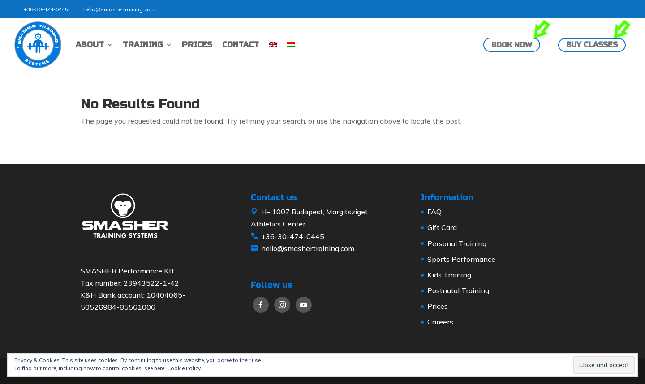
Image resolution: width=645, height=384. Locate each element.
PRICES (197, 44)
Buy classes (592, 44)
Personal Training (456, 243)
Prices (437, 306)
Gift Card (442, 227)
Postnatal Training (458, 290)
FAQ (434, 211)
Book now (511, 45)
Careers (440, 321)
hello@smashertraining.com (119, 9)
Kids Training (449, 274)
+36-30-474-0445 (46, 9)
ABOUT (90, 44)
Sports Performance (461, 259)
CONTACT (240, 44)
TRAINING (143, 44)
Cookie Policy (184, 368)
